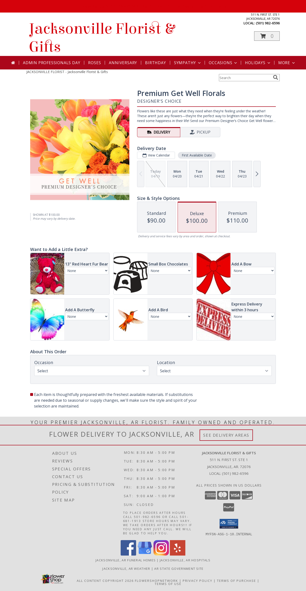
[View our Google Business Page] (145, 554)
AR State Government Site (178, 568)
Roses (94, 62)
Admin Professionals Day (51, 62)
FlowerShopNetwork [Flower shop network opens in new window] (156, 580)
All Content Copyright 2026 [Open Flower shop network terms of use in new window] (105, 580)
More (287, 62)
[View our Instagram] (161, 554)
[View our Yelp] (177, 554)
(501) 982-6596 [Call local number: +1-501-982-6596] (268, 23)
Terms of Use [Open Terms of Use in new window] (168, 583)
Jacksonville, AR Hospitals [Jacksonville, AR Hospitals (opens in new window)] (185, 560)
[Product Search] (245, 77)
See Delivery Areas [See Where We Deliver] (226, 435)
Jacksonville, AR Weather (126, 568)
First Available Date (197, 155)
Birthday (155, 62)
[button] (267, 36)
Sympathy (188, 62)
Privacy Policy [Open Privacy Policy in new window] (197, 580)
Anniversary (123, 62)
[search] (275, 77)
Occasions (223, 62)
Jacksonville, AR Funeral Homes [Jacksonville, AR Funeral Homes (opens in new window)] (126, 560)
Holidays (258, 62)
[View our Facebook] (128, 554)
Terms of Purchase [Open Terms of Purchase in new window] (236, 580)
